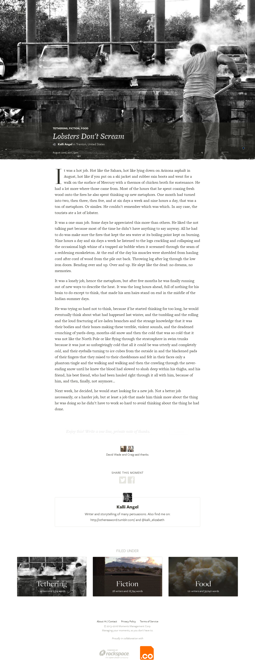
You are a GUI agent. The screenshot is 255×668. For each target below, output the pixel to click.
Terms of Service (149, 621)
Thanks (178, 432)
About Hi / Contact (107, 621)
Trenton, (90, 144)
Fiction (74, 128)
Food (84, 128)
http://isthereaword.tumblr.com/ (112, 519)
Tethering (60, 128)
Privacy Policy (128, 621)
